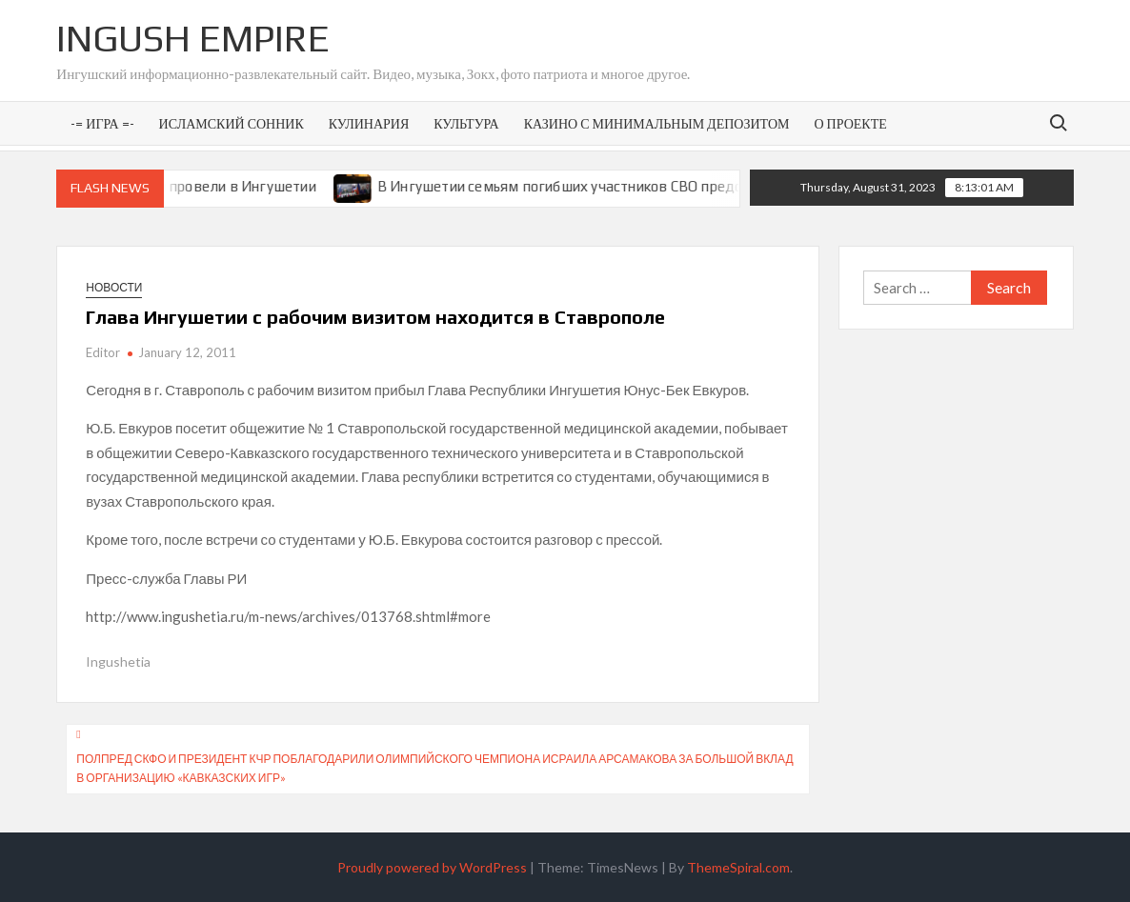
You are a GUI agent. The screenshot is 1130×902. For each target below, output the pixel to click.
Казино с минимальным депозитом (657, 123)
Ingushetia (118, 661)
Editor (103, 352)
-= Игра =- (102, 123)
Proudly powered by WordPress (432, 867)
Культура (466, 123)
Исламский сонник (231, 123)
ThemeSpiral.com (738, 867)
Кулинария (369, 123)
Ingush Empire (193, 38)
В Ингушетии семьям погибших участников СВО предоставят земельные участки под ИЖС (693, 186)
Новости (114, 287)
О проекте (850, 123)
